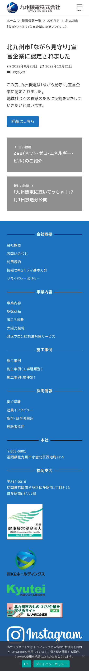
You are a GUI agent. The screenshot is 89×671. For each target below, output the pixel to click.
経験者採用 (16, 427)
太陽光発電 (16, 328)
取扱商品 (14, 311)
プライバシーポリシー (23, 279)
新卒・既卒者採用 (20, 418)
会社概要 (14, 245)
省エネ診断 (15, 320)
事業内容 (14, 303)
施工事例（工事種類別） (25, 369)
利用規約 (14, 262)
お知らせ (19, 72)
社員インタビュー (20, 410)
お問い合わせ (17, 254)
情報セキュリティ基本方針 (27, 270)
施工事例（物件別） (21, 377)
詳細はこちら (22, 121)
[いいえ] (83, 656)
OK (26, 664)
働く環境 (14, 402)
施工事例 (14, 361)
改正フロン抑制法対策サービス (31, 336)
